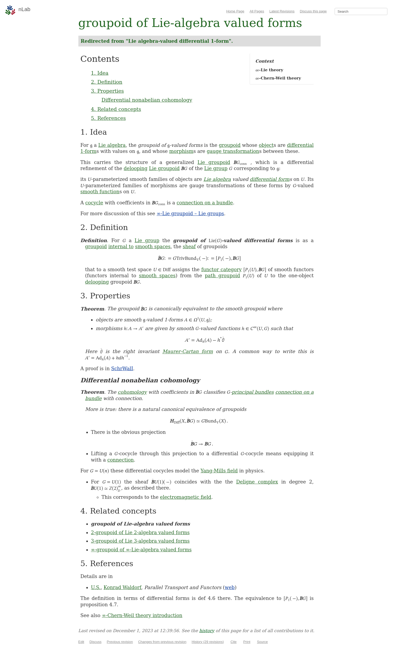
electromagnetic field (185, 497)
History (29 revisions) (208, 642)
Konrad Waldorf (122, 587)
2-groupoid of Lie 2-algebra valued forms (140, 532)
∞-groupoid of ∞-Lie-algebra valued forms (141, 549)
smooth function (100, 191)
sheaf (189, 246)
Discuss (95, 642)
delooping (136, 168)
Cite (233, 642)
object (266, 145)
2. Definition (106, 82)
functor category (221, 269)
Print (246, 642)
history (206, 630)
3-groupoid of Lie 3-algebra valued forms (140, 541)
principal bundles (253, 392)
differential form (269, 179)
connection (120, 460)
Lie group (215, 168)
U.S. (96, 587)
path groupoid (222, 275)
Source (262, 642)
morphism (181, 151)
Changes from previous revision (162, 642)
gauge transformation (233, 151)
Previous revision (120, 642)
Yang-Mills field (219, 470)
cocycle (94, 202)
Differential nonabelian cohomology (147, 100)
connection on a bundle (205, 202)
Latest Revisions (282, 11)
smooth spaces (152, 246)
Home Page (235, 11)
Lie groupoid (213, 162)
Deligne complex (257, 482)
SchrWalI (122, 368)
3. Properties (107, 91)
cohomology (132, 392)
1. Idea (99, 73)
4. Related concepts (116, 109)
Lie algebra (112, 145)
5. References (108, 118)
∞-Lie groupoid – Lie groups (190, 213)
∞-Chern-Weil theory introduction (142, 615)
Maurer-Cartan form (187, 351)
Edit (81, 642)
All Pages (257, 11)
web (230, 587)
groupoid (229, 145)
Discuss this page (313, 11)
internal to (121, 246)
